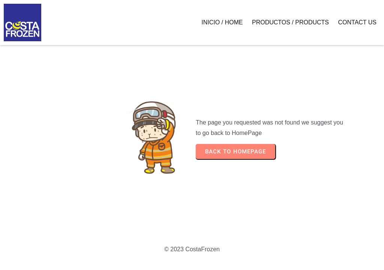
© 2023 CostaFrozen (192, 249)
